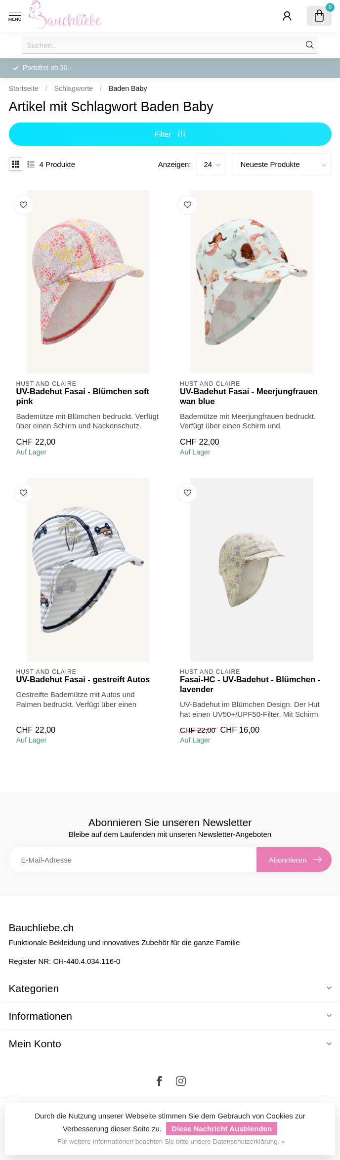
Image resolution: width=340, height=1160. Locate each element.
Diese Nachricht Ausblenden (221, 1128)
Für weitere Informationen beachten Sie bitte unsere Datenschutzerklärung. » (171, 1141)
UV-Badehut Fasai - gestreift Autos (83, 679)
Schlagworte (73, 88)
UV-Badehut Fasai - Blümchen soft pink (83, 396)
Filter (170, 134)
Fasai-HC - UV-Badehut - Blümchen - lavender (250, 684)
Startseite (24, 88)
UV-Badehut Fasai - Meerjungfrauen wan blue (249, 396)
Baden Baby (128, 88)
